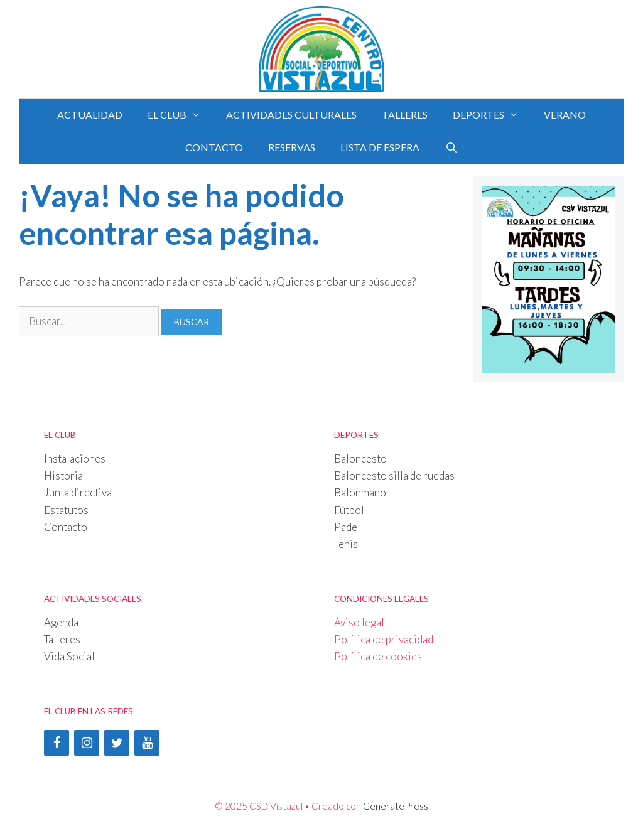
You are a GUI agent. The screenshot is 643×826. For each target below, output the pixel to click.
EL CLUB (180, 115)
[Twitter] (116, 743)
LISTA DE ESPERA (379, 147)
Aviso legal (359, 622)
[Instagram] (86, 743)
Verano (565, 115)
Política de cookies (378, 656)
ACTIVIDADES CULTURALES (291, 115)
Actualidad (89, 115)
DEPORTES (492, 115)
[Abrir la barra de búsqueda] (451, 147)
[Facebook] (56, 743)
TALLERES (405, 115)
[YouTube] (146, 743)
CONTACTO (214, 147)
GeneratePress (395, 806)
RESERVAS (291, 147)
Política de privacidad (383, 639)
